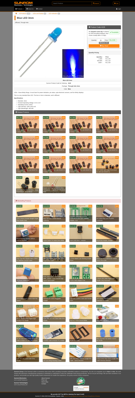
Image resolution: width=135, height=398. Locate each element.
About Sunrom (46, 378)
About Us (29, 9)
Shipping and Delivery (77, 396)
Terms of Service (96, 396)
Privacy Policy (87, 396)
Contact (39, 9)
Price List (44, 380)
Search (96, 3)
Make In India (111, 371)
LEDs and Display (39, 13)
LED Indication (54, 13)
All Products (24, 13)
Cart (116, 3)
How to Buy (45, 382)
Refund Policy (67, 396)
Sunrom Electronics (20, 378)
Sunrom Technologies (21, 383)
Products (19, 9)
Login (118, 9)
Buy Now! (104, 46)
